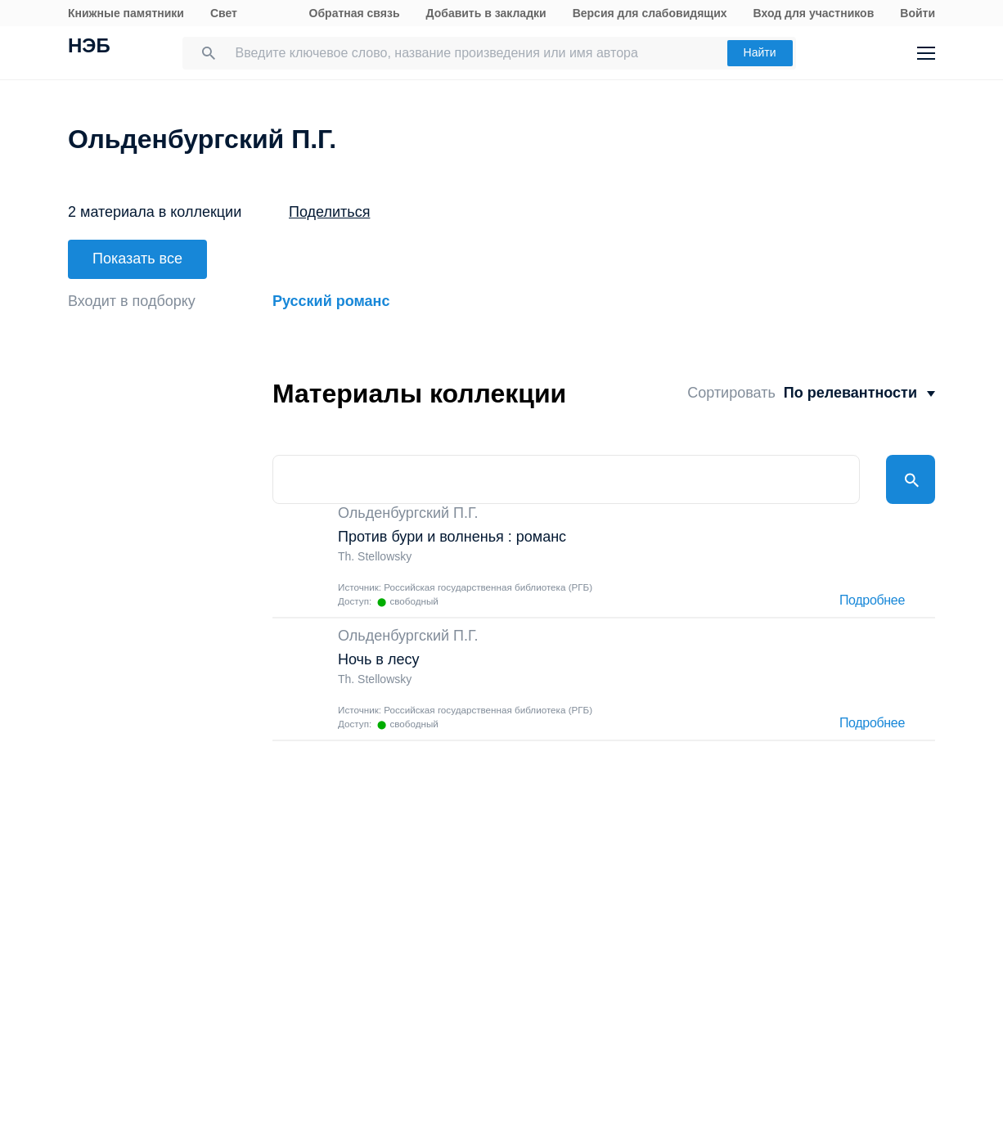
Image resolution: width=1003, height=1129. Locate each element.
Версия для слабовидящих (650, 13)
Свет (223, 13)
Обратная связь (354, 13)
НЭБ (89, 47)
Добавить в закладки (486, 13)
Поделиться (329, 212)
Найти (760, 52)
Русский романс (330, 301)
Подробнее (872, 600)
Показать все (137, 258)
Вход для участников (814, 13)
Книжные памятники (126, 13)
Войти (917, 13)
